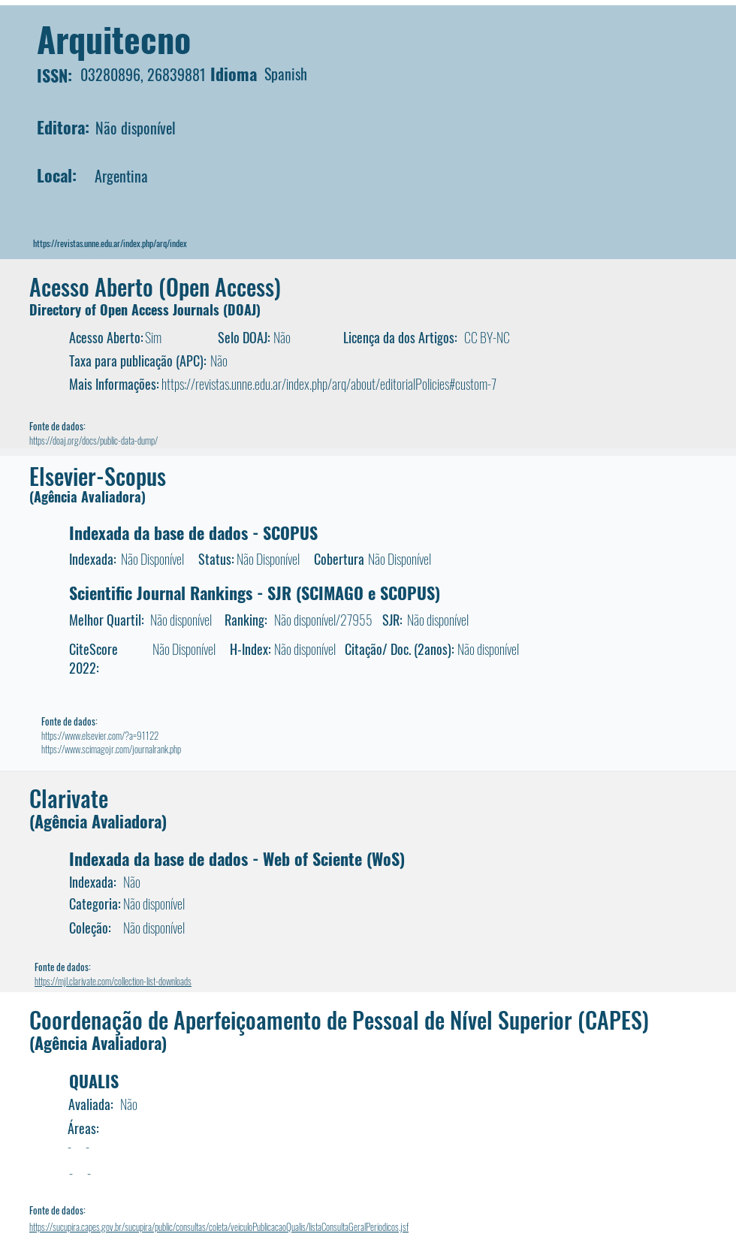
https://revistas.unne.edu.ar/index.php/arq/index (110, 243)
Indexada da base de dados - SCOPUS (193, 532)
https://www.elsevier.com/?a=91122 (99, 735)
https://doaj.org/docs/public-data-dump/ (93, 440)
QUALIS (94, 1081)
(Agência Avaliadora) (87, 496)
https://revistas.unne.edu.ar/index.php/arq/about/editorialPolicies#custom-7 (328, 384)
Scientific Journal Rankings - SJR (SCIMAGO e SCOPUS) (254, 593)
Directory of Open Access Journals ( (128, 309)
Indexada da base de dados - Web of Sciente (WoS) (237, 858)
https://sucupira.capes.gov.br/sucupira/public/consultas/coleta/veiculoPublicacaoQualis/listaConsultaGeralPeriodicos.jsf (219, 1226)
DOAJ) (244, 309)
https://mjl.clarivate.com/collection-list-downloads (113, 980)
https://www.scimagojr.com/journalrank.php (111, 748)
